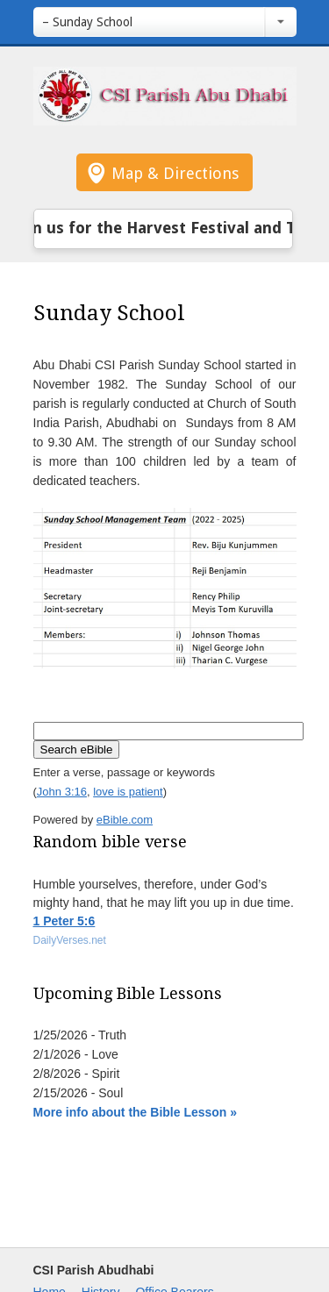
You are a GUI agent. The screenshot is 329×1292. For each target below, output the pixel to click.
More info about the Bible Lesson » (135, 1112)
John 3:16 (62, 791)
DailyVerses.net (69, 940)
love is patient (128, 791)
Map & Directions (175, 173)
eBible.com (125, 819)
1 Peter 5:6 (64, 921)
